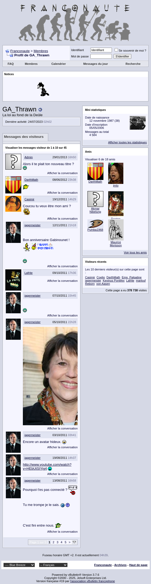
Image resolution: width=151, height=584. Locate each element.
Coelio (101, 277)
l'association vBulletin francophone (92, 581)
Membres (40, 51)
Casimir (29, 199)
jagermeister (32, 225)
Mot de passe (80, 56)
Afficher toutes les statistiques (127, 142)
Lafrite (28, 272)
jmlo (115, 185)
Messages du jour (95, 63)
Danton (115, 218)
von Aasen (103, 283)
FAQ (11, 63)
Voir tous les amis (135, 252)
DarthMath (31, 179)
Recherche (132, 63)
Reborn (90, 283)
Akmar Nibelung (95, 210)
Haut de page (138, 565)
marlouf (141, 280)
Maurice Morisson (116, 244)
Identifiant (77, 50)
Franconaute (20, 51)
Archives (120, 565)
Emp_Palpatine (132, 277)
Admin (28, 157)
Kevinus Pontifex (114, 280)
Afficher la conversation (62, 173)
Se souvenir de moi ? (130, 50)
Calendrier (58, 63)
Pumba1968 (95, 229)
